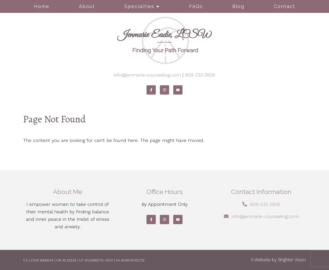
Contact (284, 6)
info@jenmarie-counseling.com (147, 75)
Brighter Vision (292, 259)
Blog (238, 6)
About (87, 6)
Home (41, 6)
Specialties (139, 6)
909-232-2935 (200, 75)
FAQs (196, 6)
